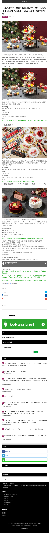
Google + (6, 298)
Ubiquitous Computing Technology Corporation (23, 523)
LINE (5, 459)
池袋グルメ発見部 (8, 500)
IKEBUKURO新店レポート (10, 494)
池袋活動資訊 (7, 502)
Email (5, 302)
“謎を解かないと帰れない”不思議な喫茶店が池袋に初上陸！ (19, 389)
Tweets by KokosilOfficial (8, 337)
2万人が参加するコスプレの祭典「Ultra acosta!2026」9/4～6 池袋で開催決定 (23, 429)
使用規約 (4, 512)
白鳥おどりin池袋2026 (9, 396)
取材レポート (7, 498)
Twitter (5, 292)
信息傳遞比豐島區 (8, 496)
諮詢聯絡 (4, 515)
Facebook (6, 295)
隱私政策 (4, 513)
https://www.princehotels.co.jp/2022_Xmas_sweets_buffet (18, 181)
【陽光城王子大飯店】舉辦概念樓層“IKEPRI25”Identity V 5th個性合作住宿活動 (24, 280)
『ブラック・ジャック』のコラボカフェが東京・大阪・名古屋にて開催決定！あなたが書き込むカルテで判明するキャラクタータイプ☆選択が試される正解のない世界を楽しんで (24, 380)
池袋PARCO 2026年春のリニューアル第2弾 (15, 371)
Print (5, 305)
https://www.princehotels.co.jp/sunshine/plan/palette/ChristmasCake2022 (22, 238)
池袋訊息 (5, 16)
